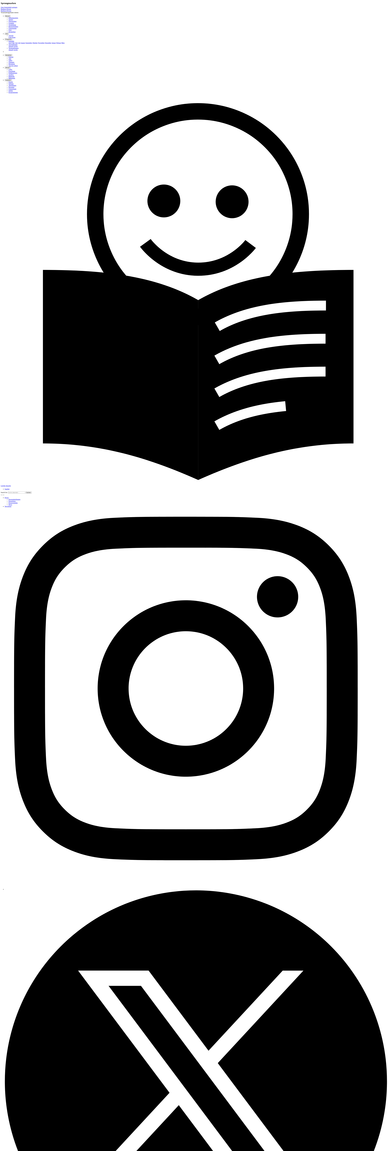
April (10, 43)
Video (10, 60)
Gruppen (11, 23)
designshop (12, 32)
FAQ (10, 30)
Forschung (12, 71)
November (41, 43)
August (23, 43)
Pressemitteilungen (14, 499)
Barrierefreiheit (13, 26)
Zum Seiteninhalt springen (9, 7)
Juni (16, 43)
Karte (14, 37)
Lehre (10, 69)
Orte (6, 34)
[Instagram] (196, 889)
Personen (11, 87)
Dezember (48, 43)
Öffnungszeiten (13, 18)
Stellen (11, 91)
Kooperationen (13, 92)
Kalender (11, 41)
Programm (8, 39)
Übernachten (12, 21)
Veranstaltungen (14, 48)
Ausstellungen (13, 44)
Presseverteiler (13, 503)
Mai (13, 43)
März (63, 43)
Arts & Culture (13, 66)
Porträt (11, 82)
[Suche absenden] (29, 493)
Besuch (7, 16)
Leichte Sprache (6, 486)
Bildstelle (11, 76)
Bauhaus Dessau (6, 9)
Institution (8, 80)
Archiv (15, 46)
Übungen (11, 62)
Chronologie (12, 89)
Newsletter (8, 506)
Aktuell (11, 46)
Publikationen (13, 73)
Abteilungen (12, 85)
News (10, 504)
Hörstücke (12, 64)
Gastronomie (13, 28)
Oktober (35, 43)
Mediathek (8, 55)
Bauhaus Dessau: (6, 11)
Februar (58, 43)
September (29, 43)
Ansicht (11, 35)
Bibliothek (12, 78)
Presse (7, 498)
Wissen (7, 67)
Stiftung (11, 84)
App (10, 59)
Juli (19, 43)
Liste (10, 37)
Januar (54, 43)
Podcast (11, 57)
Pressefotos (12, 501)
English (7, 489)
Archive (11, 75)
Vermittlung (12, 25)
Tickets (11, 19)
